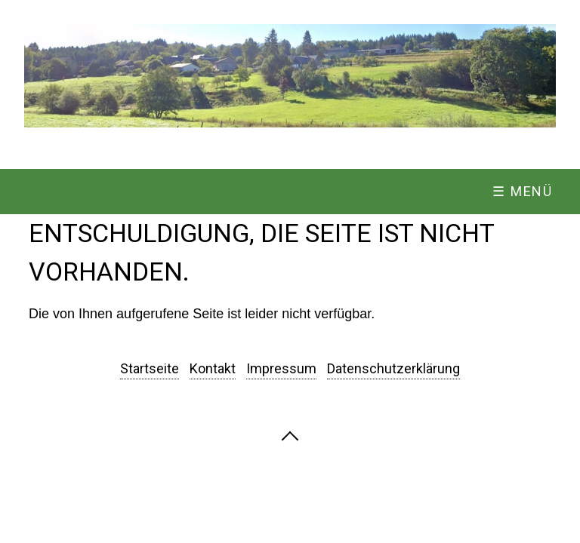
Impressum (281, 368)
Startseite (149, 368)
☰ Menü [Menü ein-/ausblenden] (522, 191)
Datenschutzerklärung (393, 368)
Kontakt (213, 368)
